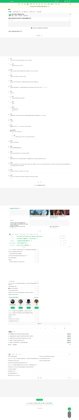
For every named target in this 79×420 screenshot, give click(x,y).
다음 (55, 328)
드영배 (31, 3)
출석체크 (52, 3)
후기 (34, 234)
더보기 (39, 323)
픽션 (36, 3)
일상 (25, 3)
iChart (49, 3)
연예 (27, 3)
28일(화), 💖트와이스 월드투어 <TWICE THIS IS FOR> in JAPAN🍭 (20, 336)
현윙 (25, 11)
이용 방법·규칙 (57, 1)
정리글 (31, 234)
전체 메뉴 (36, 297)
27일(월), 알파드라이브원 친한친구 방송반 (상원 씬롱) (18, 334)
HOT (19, 3)
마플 (21, 234)
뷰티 (42, 3)
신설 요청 (39, 11)
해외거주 (20, 15)
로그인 (35, 185)
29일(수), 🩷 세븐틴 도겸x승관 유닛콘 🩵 (16, 340)
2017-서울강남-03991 (47, 404)
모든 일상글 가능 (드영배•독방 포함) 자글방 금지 (38, 6)
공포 (39, 3)
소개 (28, 403)
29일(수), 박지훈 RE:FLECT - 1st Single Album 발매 (18, 342)
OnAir (24, 234)
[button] (39, 231)
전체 (10, 234)
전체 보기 (10, 344)
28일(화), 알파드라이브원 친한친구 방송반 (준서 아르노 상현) (19, 338)
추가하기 (12, 307)
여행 (12, 15)
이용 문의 (31, 403)
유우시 (32, 11)
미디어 (27, 234)
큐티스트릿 (16, 11)
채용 (39, 403)
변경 (59, 3)
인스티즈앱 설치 (39, 399)
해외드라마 (25, 15)
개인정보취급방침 (48, 403)
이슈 (22, 3)
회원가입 (61, 1)
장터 (34, 3)
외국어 (16, 15)
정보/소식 (17, 234)
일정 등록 (15, 344)
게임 (56, 3)
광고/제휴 (35, 403)
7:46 (69, 354)
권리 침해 (42, 403)
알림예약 (69, 336)
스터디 (45, 3)
